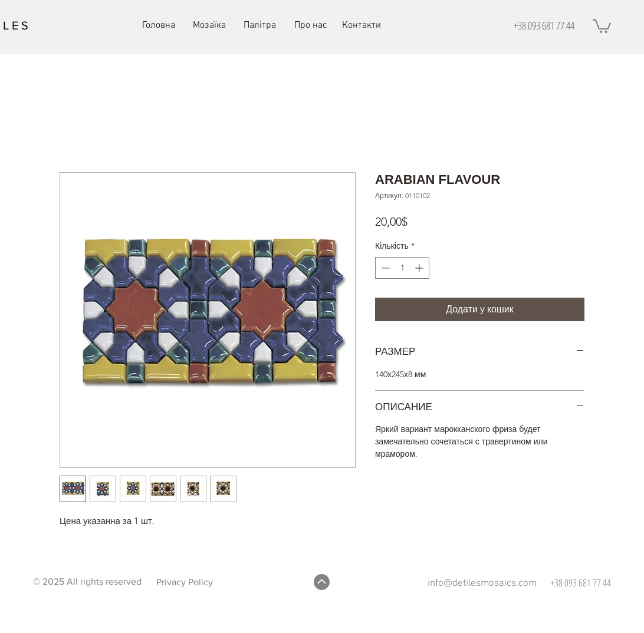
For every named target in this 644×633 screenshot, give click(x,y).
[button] (602, 25)
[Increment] (420, 268)
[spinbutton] (402, 268)
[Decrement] (384, 268)
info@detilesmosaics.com (482, 583)
